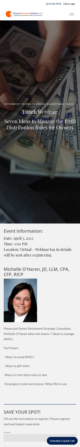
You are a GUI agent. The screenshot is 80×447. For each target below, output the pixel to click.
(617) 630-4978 (52, 3)
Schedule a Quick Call (62, 440)
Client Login (69, 3)
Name (7, 432)
